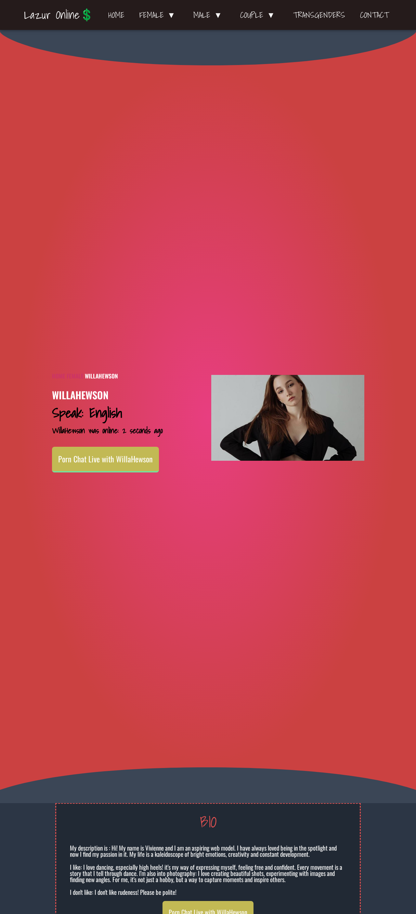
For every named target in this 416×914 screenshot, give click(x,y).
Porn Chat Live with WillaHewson (105, 459)
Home (116, 14)
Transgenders (319, 14)
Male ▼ (209, 14)
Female (75, 376)
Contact (374, 14)
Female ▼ (159, 14)
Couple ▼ (259, 14)
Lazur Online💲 (59, 15)
